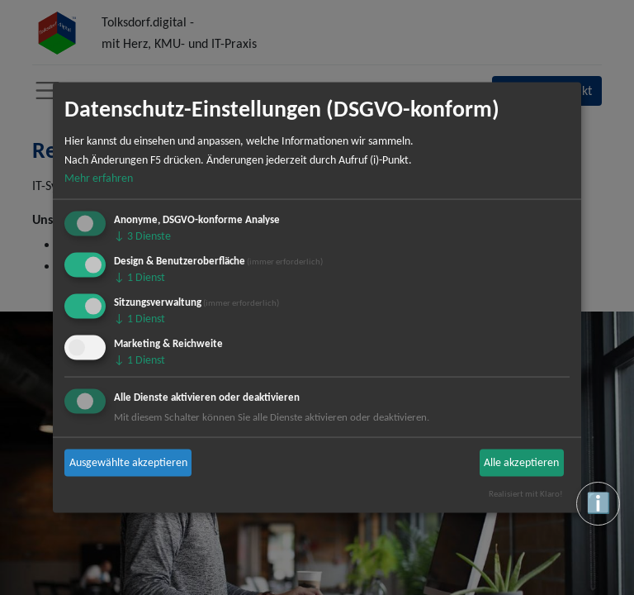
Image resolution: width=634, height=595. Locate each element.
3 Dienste (142, 236)
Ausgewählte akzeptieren (128, 462)
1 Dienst (139, 277)
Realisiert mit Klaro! (526, 493)
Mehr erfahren (98, 178)
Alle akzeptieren (521, 462)
